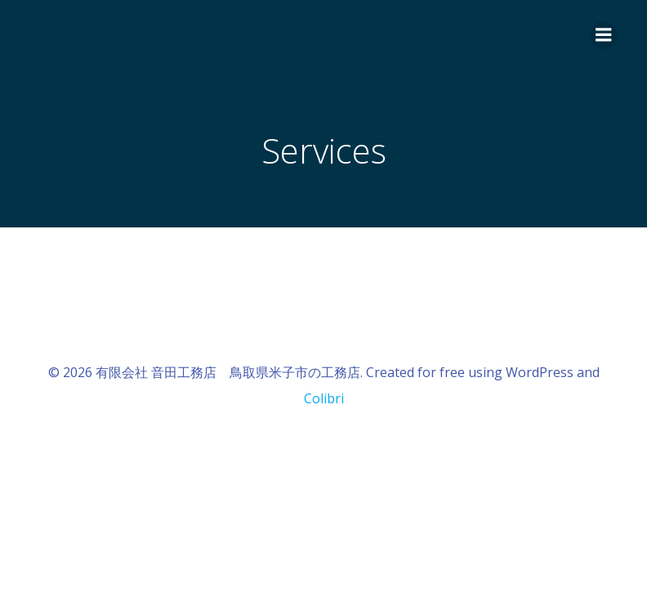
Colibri (324, 398)
